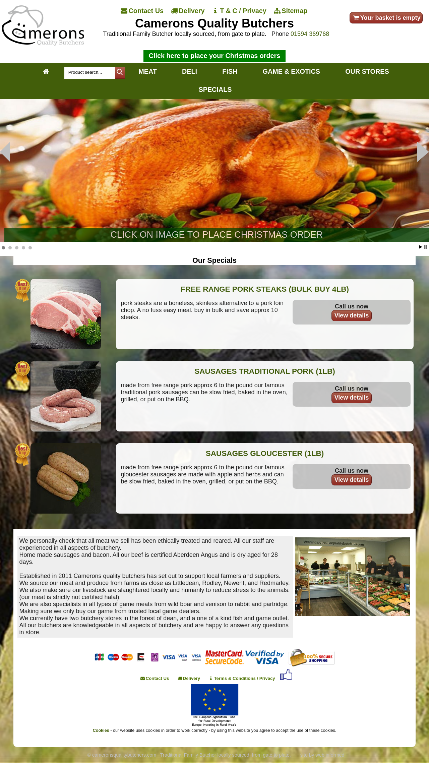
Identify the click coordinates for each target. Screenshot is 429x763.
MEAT (147, 71)
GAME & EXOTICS (291, 71)
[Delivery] (188, 11)
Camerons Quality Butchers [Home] (214, 23)
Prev (423, 152)
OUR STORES (367, 71)
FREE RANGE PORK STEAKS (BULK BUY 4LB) (265, 289)
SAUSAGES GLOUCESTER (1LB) (265, 453)
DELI (189, 71)
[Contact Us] (142, 11)
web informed (329, 755)
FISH (229, 71)
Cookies (101, 730)
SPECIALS (215, 89)
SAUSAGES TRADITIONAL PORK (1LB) (264, 371)
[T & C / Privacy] (239, 11)
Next (5, 152)
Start (420, 247)
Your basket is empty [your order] (386, 17)
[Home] (43, 43)
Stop (425, 247)
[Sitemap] (291, 11)
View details (351, 315)
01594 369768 (310, 34)
